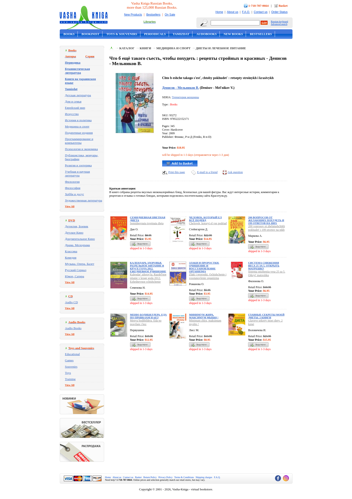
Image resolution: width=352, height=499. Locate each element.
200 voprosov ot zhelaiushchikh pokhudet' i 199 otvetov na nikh (266, 228)
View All (70, 206)
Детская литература (78, 95)
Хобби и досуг (74, 194)
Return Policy (150, 477)
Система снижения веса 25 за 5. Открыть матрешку (263, 265)
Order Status (279, 12)
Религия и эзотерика (78, 165)
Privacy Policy (165, 477)
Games (69, 360)
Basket (283, 5)
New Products (133, 14)
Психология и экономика (81, 149)
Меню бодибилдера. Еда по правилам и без (148, 316)
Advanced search (279, 24)
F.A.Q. (246, 12)
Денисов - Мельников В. (180, 88)
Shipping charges (204, 477)
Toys (68, 373)
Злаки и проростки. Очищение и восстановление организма (204, 267)
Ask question (235, 172)
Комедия (71, 257)
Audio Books (73, 328)
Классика (71, 251)
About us (232, 12)
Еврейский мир (75, 108)
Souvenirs (71, 366)
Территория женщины (185, 97)
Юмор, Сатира (74, 276)
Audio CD (71, 302)
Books (69, 34)
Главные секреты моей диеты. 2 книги (266, 316)
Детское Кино (74, 232)
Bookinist (90, 34)
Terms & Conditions (184, 477)
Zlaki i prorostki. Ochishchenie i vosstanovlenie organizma (208, 276)
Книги (145, 48)
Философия (72, 188)
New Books (233, 34)
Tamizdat (181, 34)
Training (70, 379)
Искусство (72, 114)
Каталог (126, 48)
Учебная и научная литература (77, 173)
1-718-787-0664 (258, 5)
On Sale (170, 14)
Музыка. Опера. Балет (79, 264)
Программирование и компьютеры (79, 141)
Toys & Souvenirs (121, 34)
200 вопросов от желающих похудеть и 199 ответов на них (266, 220)
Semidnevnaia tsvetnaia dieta (147, 223)
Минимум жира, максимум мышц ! (203, 316)
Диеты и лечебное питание (221, 48)
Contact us (260, 12)
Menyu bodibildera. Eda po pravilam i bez (145, 322)
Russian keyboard (279, 21)
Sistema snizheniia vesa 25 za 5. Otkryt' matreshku (266, 273)
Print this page (176, 172)
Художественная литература (83, 200)
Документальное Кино (80, 239)
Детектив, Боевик (76, 226)
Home (219, 12)
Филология (72, 181)
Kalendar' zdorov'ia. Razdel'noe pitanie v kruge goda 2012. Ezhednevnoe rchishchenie (148, 278)
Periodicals (155, 34)
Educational (72, 354)
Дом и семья (73, 101)
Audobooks (206, 34)
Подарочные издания (79, 132)
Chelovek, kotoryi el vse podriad (208, 223)
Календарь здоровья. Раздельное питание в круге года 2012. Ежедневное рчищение (148, 267)
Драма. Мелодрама (77, 245)
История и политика (78, 120)
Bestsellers (153, 14)
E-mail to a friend (207, 172)
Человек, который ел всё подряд (205, 219)
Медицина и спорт (77, 126)
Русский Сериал (75, 270)
